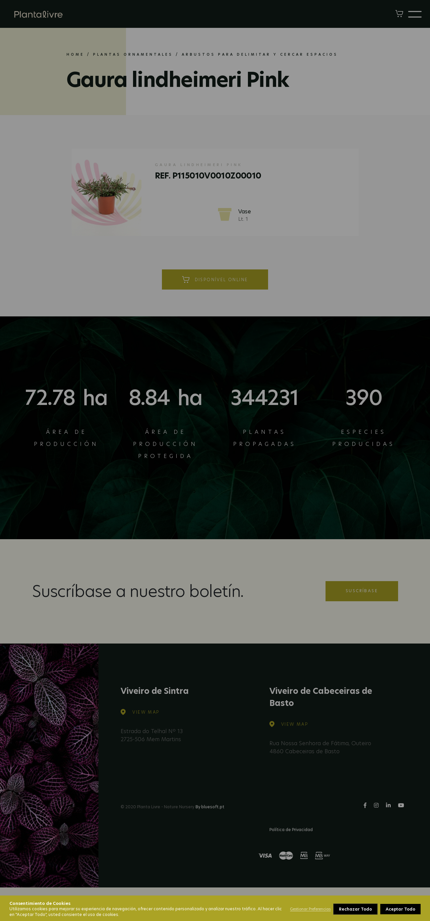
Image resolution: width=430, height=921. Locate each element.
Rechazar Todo (355, 909)
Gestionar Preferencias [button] (310, 909)
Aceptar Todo (400, 909)
